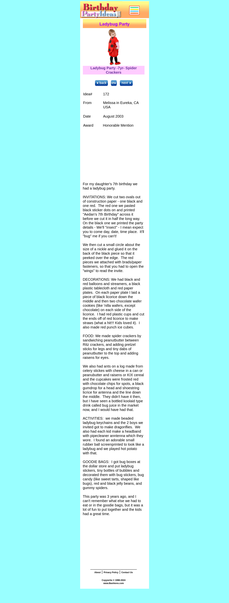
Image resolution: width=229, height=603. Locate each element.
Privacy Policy (111, 572)
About (97, 572)
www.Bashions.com (113, 583)
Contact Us (127, 572)
